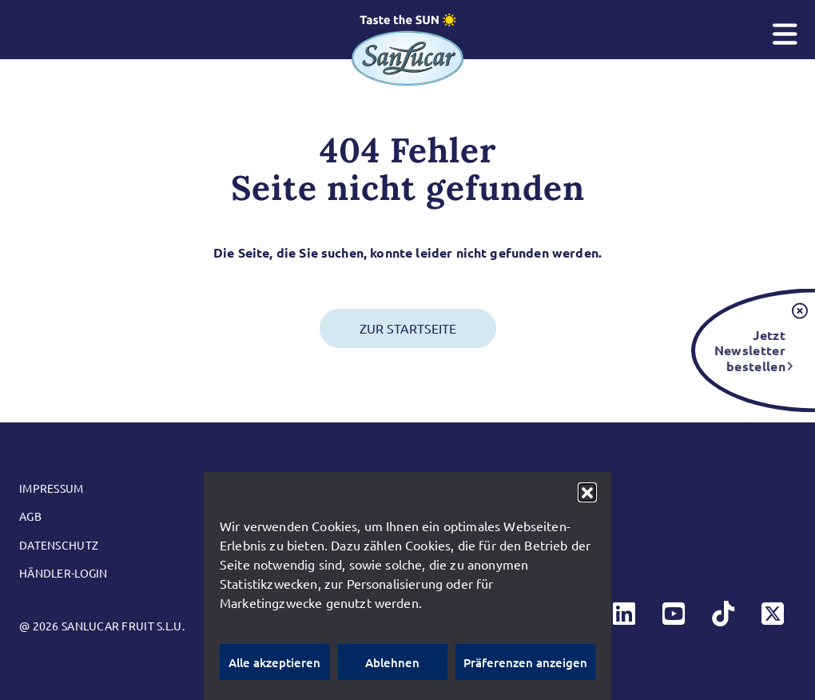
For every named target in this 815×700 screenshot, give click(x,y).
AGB (30, 516)
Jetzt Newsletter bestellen (749, 350)
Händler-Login (63, 573)
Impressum (51, 488)
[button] (587, 492)
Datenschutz (58, 545)
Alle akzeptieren (274, 662)
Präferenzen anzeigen (525, 662)
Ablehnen (392, 662)
